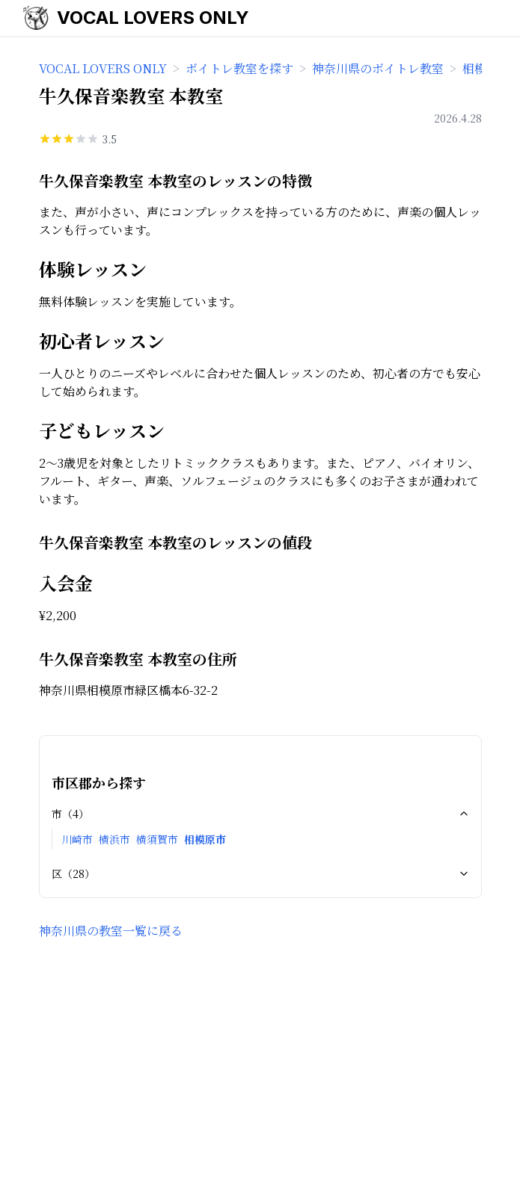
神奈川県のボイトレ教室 (378, 68)
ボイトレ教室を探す (239, 68)
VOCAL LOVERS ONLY (153, 17)
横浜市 (114, 839)
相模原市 (205, 839)
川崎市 (77, 839)
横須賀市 (157, 839)
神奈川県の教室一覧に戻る (111, 930)
